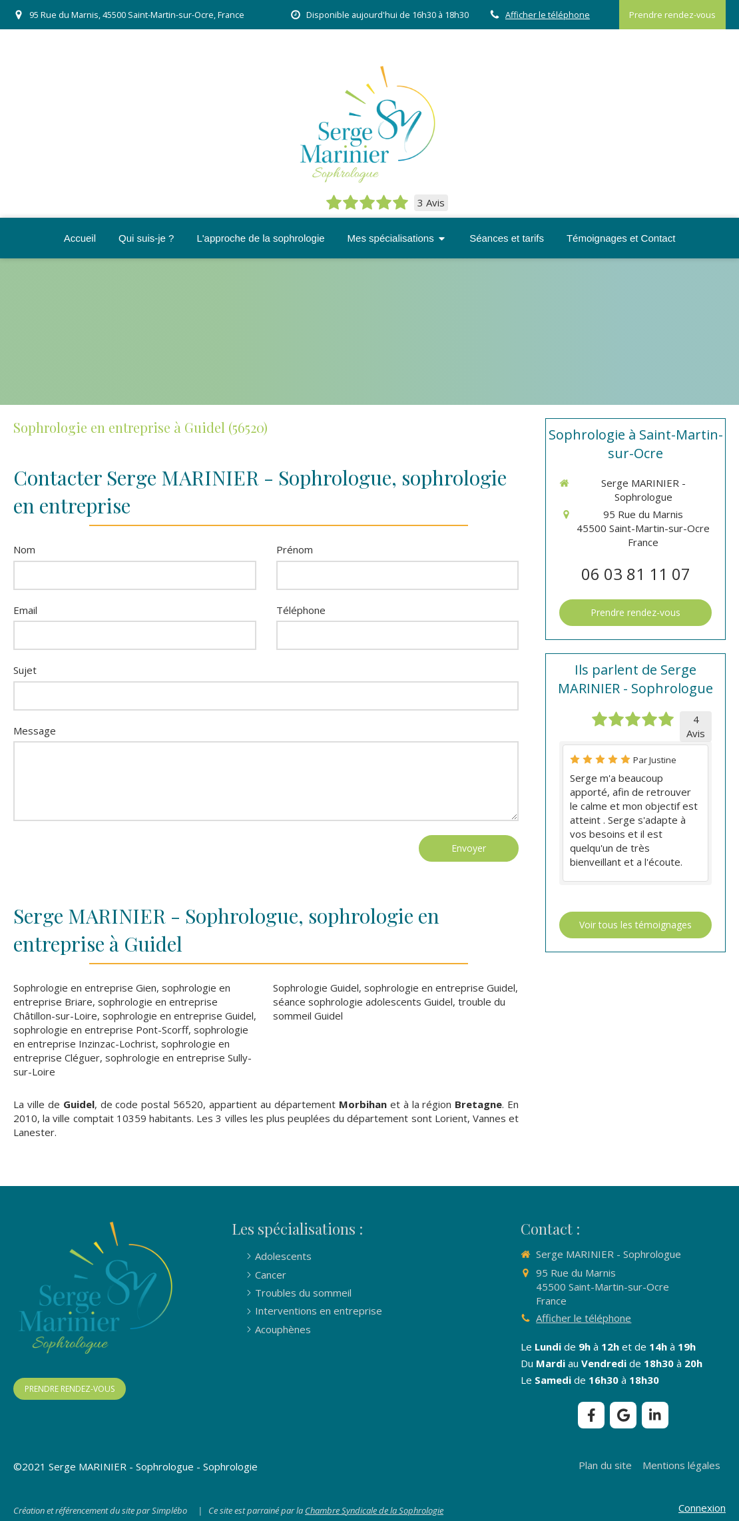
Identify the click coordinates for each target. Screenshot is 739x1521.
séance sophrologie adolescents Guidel (363, 1001)
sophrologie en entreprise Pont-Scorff (100, 1029)
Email (25, 610)
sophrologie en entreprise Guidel (178, 1015)
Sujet (25, 670)
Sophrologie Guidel (316, 987)
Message (34, 730)
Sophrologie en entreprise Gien (84, 987)
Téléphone (301, 610)
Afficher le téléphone (547, 15)
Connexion (702, 1507)
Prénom (294, 549)
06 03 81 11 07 (635, 574)
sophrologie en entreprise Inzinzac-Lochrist (130, 1036)
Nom (24, 549)
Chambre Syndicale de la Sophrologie (374, 1510)
